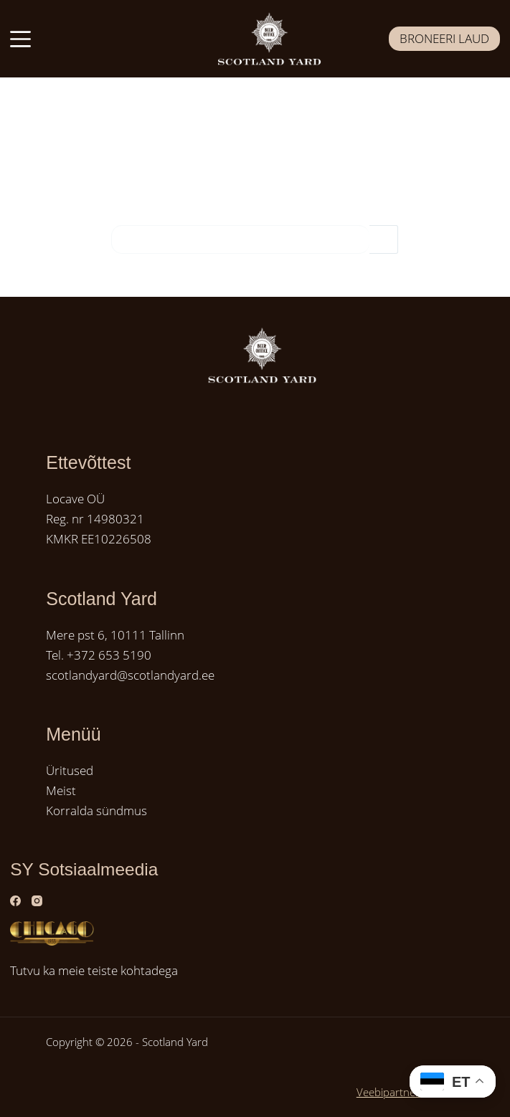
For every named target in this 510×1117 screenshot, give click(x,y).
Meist (61, 790)
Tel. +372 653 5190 (98, 655)
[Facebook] (15, 900)
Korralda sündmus (96, 810)
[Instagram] (37, 900)
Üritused (69, 770)
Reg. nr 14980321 (95, 518)
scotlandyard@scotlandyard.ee (130, 675)
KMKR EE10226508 (98, 539)
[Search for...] (240, 239)
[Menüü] (20, 39)
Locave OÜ (75, 498)
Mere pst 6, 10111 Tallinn (115, 635)
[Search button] (383, 239)
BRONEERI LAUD (444, 38)
